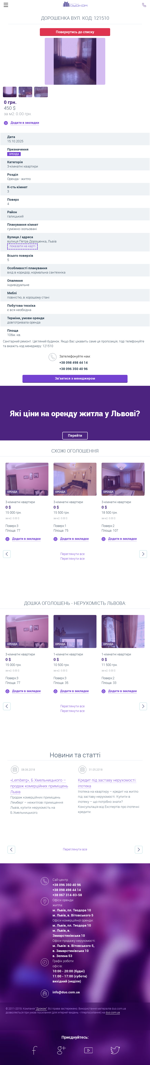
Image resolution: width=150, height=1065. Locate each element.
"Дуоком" (41, 1008)
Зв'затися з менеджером (75, 378)
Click (6, 6)
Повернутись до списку (75, 31)
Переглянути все (72, 554)
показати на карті (23, 246)
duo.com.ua (113, 1012)
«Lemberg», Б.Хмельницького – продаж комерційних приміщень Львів (39, 785)
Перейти (75, 435)
